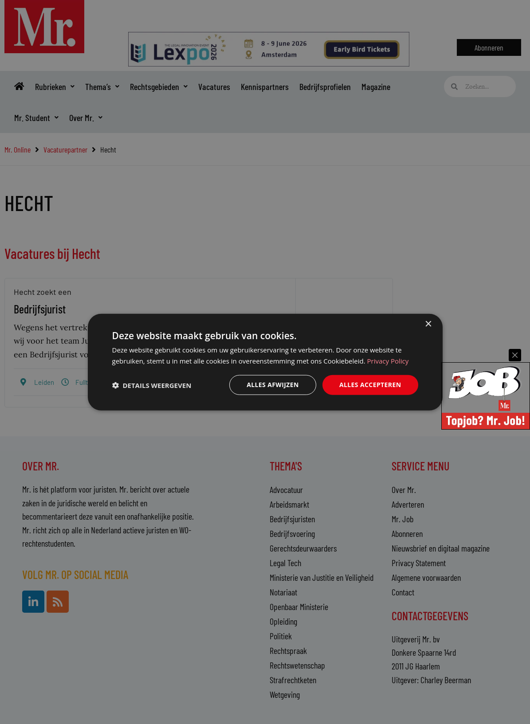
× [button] (428, 324)
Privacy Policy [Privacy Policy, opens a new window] (388, 360)
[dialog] (265, 362)
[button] (152, 385)
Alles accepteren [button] (370, 384)
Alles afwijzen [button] (273, 384)
